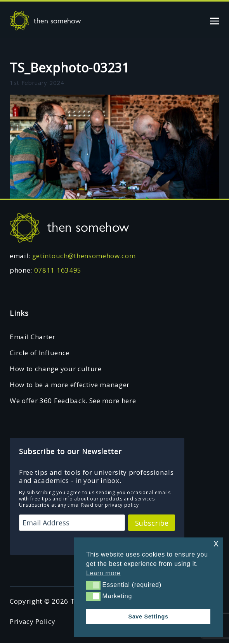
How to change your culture (56, 368)
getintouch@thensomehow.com (84, 255)
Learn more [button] (103, 573)
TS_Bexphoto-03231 (69, 67)
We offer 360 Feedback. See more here (73, 400)
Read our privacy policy (110, 505)
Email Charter (33, 336)
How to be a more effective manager (70, 384)
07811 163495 (58, 270)
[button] (93, 585)
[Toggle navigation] (214, 20)
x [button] (216, 543)
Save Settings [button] (148, 616)
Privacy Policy (33, 621)
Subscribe (151, 523)
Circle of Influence (39, 352)
